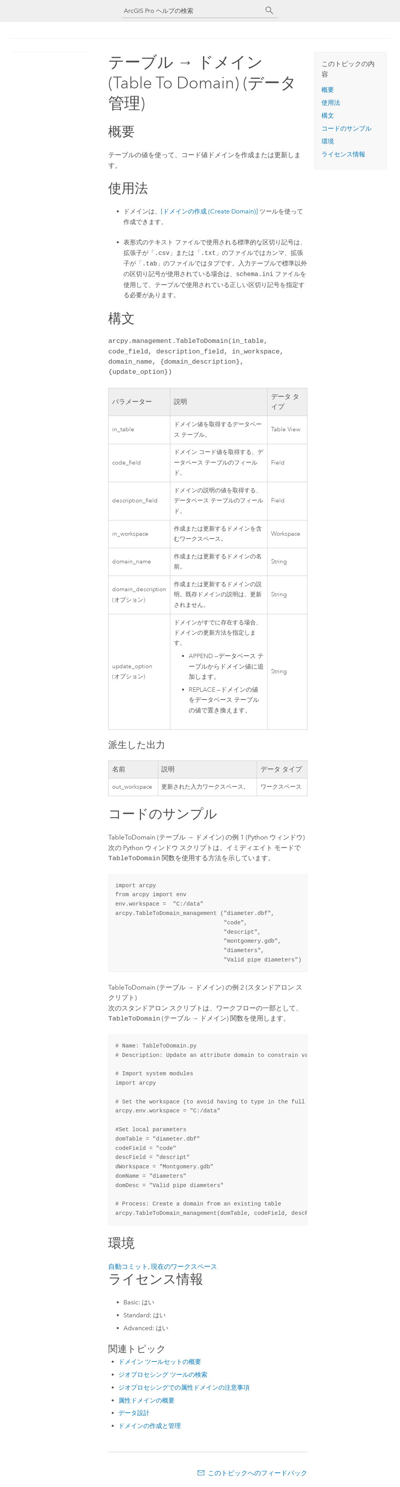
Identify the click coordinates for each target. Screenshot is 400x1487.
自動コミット (128, 1265)
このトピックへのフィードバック (257, 1471)
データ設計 (134, 1411)
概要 (327, 89)
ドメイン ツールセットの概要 (159, 1360)
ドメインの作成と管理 (149, 1424)
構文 (327, 115)
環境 (327, 141)
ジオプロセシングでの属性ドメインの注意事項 (184, 1386)
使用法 (330, 102)
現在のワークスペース (184, 1265)
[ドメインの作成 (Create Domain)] (209, 211)
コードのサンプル (346, 128)
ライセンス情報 (343, 154)
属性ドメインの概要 (146, 1399)
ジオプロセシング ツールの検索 (162, 1373)
